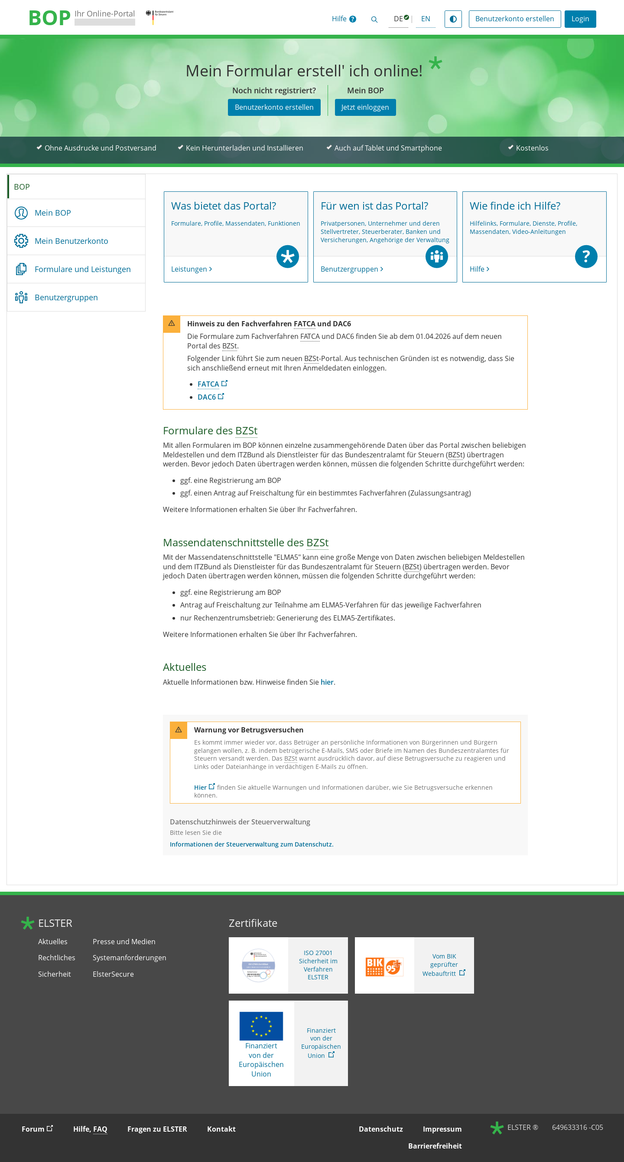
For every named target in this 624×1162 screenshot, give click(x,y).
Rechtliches (56, 957)
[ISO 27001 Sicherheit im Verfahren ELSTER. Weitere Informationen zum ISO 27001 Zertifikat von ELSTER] (288, 965)
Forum (41, 1129)
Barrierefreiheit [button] (435, 1146)
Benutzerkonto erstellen (514, 18)
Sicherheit (54, 974)
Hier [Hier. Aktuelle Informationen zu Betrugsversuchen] (200, 787)
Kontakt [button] (221, 1129)
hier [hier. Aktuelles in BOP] (327, 682)
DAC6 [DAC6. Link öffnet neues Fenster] (207, 397)
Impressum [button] (442, 1129)
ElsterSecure (113, 974)
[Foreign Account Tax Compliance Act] (304, 324)
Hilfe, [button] (90, 1129)
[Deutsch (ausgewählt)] (398, 19)
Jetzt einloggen (365, 107)
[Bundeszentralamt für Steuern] (229, 346)
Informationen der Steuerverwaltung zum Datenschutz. (252, 844)
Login (580, 18)
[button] (344, 19)
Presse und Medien (124, 941)
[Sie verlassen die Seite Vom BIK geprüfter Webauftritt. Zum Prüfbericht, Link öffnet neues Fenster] (414, 965)
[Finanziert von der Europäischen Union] (261, 1026)
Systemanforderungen (129, 957)
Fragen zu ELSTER (157, 1129)
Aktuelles (53, 941)
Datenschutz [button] (381, 1129)
